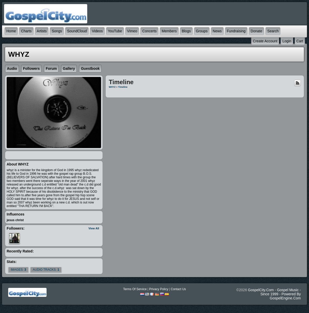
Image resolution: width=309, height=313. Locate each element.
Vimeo (132, 31)
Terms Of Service (135, 289)
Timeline (122, 87)
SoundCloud (77, 31)
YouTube (115, 31)
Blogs (186, 31)
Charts (26, 31)
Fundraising (236, 31)
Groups (202, 31)
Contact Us (178, 289)
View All (94, 228)
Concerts (149, 31)
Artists (42, 31)
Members (169, 31)
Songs (57, 31)
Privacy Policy (158, 289)
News (217, 31)
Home (11, 31)
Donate (256, 31)
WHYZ (112, 87)
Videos (97, 31)
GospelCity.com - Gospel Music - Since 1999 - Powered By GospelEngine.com (274, 294)
